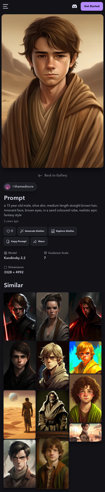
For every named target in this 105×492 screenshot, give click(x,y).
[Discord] (74, 6)
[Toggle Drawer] (5, 6)
